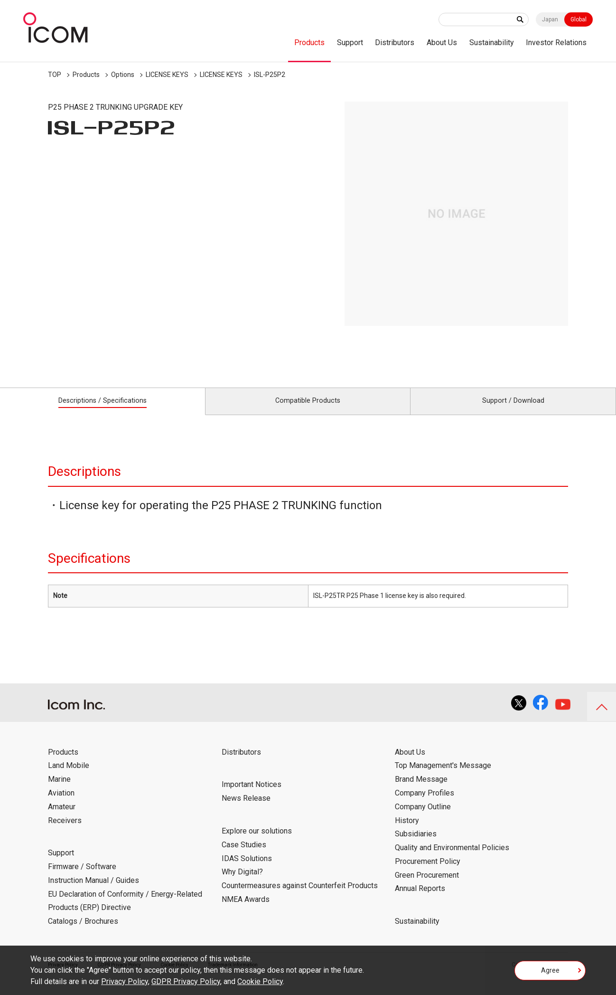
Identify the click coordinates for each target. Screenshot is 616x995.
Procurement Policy (427, 871)
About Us (442, 42)
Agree (550, 973)
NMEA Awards (246, 909)
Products (309, 42)
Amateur (61, 817)
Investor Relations (556, 42)
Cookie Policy (260, 981)
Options (122, 74)
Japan (550, 19)
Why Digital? (242, 882)
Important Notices (251, 795)
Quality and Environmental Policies (452, 857)
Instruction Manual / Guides (93, 890)
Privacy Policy (124, 981)
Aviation (61, 803)
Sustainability (491, 42)
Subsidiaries (416, 844)
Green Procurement (427, 885)
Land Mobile (68, 776)
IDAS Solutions (247, 868)
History (407, 830)
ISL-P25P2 (269, 74)
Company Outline (423, 817)
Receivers (65, 830)
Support (350, 42)
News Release (246, 809)
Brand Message (421, 790)
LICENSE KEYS (167, 74)
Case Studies (244, 855)
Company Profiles (424, 803)
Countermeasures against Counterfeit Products (300, 895)
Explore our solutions (257, 841)
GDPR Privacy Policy (185, 981)
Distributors (394, 42)
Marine (59, 790)
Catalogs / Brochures (83, 932)
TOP (54, 74)
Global (578, 19)
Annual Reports (420, 899)
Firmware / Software (82, 876)
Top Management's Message (443, 776)
